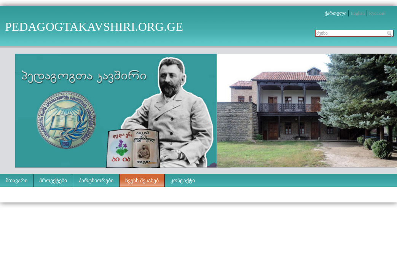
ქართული (335, 13)
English (358, 13)
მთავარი (16, 180)
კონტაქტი (183, 180)
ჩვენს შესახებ (142, 180)
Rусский (377, 13)
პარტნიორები (96, 180)
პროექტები (53, 180)
